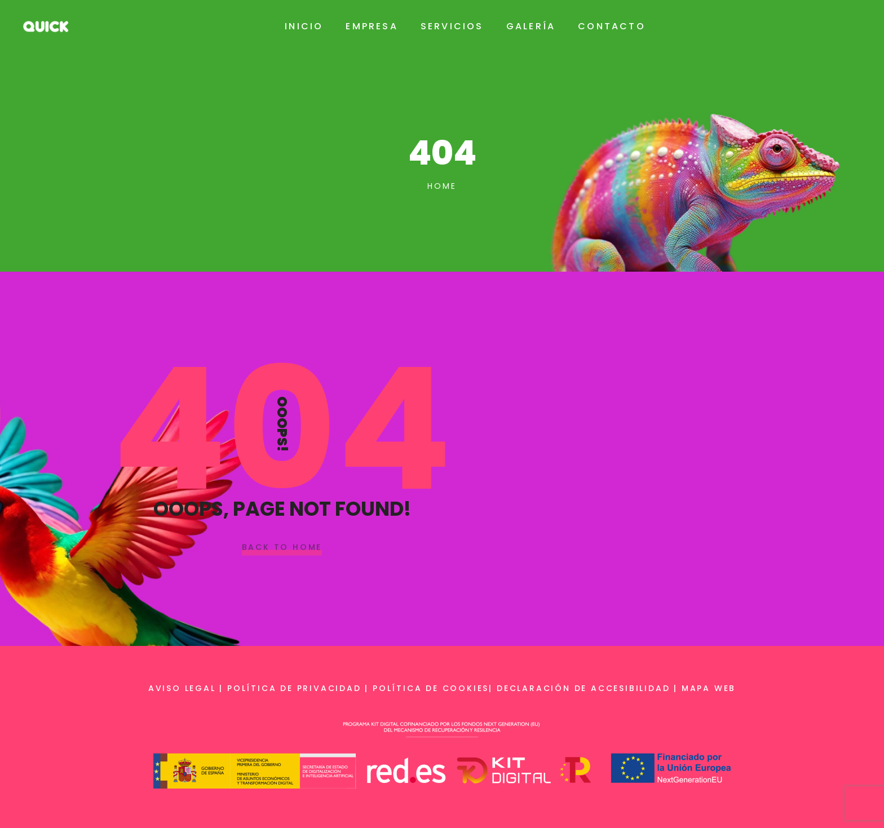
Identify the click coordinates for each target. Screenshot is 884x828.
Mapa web (709, 688)
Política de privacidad (294, 688)
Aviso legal (182, 688)
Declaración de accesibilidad (583, 688)
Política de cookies (431, 688)
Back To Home (282, 547)
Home (441, 186)
